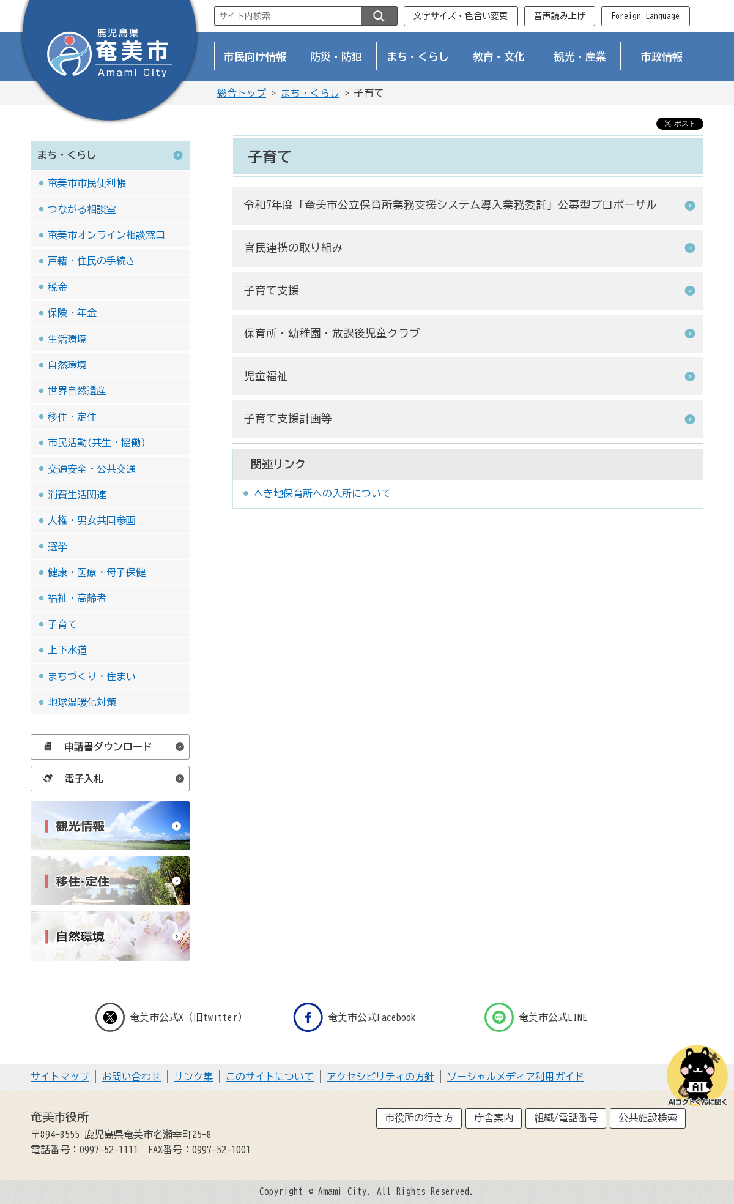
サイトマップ (60, 1077)
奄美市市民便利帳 (87, 183)
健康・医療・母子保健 (97, 572)
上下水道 (67, 650)
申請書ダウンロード (94, 747)
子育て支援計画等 (288, 418)
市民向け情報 (255, 56)
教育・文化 (499, 56)
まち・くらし (418, 56)
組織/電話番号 (566, 1118)
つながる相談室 (82, 209)
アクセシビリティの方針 (380, 1077)
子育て (62, 624)
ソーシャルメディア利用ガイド (515, 1077)
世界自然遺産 (77, 390)
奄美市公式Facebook (354, 1017)
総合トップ (241, 93)
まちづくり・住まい (92, 676)
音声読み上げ (559, 16)
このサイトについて (270, 1077)
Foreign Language (645, 16)
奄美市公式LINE (535, 1017)
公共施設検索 (647, 1118)
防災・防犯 (336, 56)
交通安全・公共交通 (92, 469)
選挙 (57, 547)
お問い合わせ (131, 1077)
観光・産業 (580, 56)
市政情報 (662, 56)
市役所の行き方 (419, 1118)
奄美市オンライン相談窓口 (106, 235)
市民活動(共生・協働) (97, 442)
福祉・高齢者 (77, 598)
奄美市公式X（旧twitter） (171, 1017)
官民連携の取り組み (293, 247)
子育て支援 (271, 290)
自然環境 (67, 365)
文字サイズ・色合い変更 (460, 16)
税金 (57, 287)
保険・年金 (72, 313)
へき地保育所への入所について (322, 493)
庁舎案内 (493, 1118)
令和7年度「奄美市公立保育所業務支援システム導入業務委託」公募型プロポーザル (450, 205)
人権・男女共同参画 (92, 520)
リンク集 (193, 1077)
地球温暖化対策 (82, 702)
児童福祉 (266, 376)
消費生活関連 (77, 494)
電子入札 (69, 779)
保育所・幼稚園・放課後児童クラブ (332, 333)
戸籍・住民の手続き (92, 261)
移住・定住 (72, 417)
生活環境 (67, 339)
